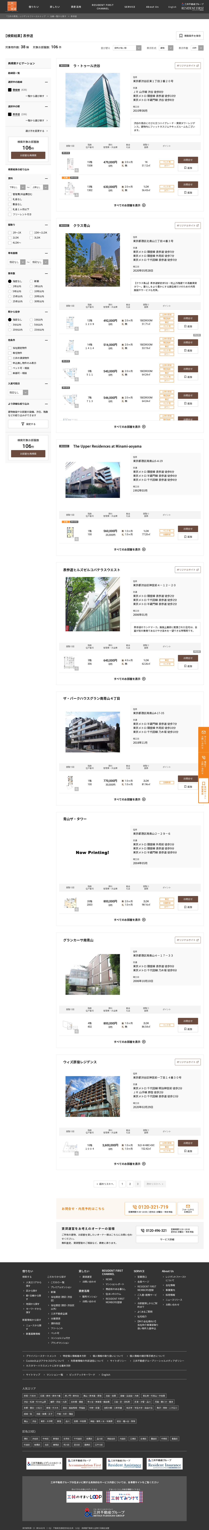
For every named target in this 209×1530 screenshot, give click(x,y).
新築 (34, 281)
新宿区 (56, 1438)
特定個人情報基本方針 (74, 1356)
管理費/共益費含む (20, 194)
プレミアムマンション (61, 1287)
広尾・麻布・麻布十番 (50, 1395)
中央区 (46, 1438)
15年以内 (15, 296)
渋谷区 (35, 1438)
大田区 (123, 1438)
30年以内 (37, 301)
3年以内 (36, 286)
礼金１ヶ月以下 (18, 209)
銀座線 (16, 89)
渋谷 (34, 1421)
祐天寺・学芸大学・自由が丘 (139, 1407)
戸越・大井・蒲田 (65, 1413)
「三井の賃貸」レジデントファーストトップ (25, 16)
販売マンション (89, 1296)
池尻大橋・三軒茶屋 (113, 1407)
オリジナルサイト (186, 65)
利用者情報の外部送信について (87, 1360)
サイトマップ (33, 1374)
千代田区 (78, 1438)
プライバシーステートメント (41, 1356)
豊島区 (175, 1438)
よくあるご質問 (144, 1311)
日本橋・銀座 (77, 1401)
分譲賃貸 (55, 1318)
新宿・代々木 (52, 1407)
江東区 (133, 1438)
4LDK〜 (14, 242)
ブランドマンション (60, 1342)
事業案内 (170, 1290)
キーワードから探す (33, 1310)
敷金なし (15, 204)
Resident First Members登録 (115, 1300)
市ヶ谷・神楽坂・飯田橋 (98, 1401)
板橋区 (37, 1444)
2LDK (13, 237)
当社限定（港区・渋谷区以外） (62, 1307)
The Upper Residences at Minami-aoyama (107, 446)
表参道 (16, 114)
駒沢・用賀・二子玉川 (167, 1407)
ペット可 (55, 1333)
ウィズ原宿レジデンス (80, 1061)
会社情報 (170, 1285)
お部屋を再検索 (28, 155)
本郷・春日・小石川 (33, 1407)
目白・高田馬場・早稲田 (74, 1407)
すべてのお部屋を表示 (127, 205)
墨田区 (154, 1438)
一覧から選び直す (35, 96)
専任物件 (15, 353)
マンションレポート (115, 1284)
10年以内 (37, 291)
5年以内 (14, 291)
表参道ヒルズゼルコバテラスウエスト (91, 569)
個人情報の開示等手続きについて (147, 1356)
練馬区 (56, 1444)
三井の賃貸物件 (18, 358)
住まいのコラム (113, 1293)
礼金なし (15, 199)
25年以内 (15, 301)
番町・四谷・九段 (58, 1401)
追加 (189, 167)
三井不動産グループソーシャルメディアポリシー (158, 1360)
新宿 (59, 1421)
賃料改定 (55, 1323)
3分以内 (14, 324)
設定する (31, 424)
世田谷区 (111, 1438)
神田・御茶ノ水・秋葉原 (101, 1421)
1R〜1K (14, 232)
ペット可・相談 (18, 368)
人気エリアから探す (33, 1284)
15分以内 (37, 329)
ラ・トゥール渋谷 (86, 65)
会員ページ (143, 1281)
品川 (68, 1421)
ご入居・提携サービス (147, 1296)
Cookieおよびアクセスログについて (45, 1360)
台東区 (143, 1438)
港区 (26, 1438)
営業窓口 (142, 1276)
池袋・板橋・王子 (44, 1413)
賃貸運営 (87, 1276)
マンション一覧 (55, 1374)
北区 (47, 1444)
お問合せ (188, 160)
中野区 (164, 1438)
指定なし (15, 281)
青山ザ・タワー (75, 818)
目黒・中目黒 (80, 1421)
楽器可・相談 (17, 373)
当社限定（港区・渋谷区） (61, 1298)
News (109, 1279)
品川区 (100, 1438)
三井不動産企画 (59, 1313)
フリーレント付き (20, 214)
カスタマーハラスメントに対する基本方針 (48, 1365)
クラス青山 (81, 225)
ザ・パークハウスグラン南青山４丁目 (91, 698)
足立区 (77, 1444)
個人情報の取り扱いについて (108, 1356)
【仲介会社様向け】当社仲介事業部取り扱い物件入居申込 (147, 1325)
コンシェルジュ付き (60, 1338)
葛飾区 (87, 1444)
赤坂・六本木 (30, 1395)
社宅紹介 (142, 1316)
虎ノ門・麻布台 (72, 1395)
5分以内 (36, 324)
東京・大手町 (47, 1421)
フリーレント (57, 1328)
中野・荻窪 (94, 1407)
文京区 (67, 1438)
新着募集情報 (33, 1333)
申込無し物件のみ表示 (22, 363)
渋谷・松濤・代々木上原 (35, 1401)
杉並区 (27, 1444)
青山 (26, 1421)
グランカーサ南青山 (78, 940)
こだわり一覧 (57, 1282)
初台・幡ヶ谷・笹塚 (126, 1421)
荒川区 (67, 1444)
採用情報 (170, 1294)
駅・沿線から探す (33, 1297)
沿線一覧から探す (58, 16)
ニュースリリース (174, 1299)
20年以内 (37, 296)
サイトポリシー (118, 1360)
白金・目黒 (111, 1395)
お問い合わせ (89, 1281)
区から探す (31, 1290)
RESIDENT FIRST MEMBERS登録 (146, 1288)
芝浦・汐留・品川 (142, 1401)
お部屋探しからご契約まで (147, 1305)
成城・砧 (28, 1413)
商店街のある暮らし (116, 1289)
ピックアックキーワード (82, 1374)
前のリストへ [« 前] (106, 1184)
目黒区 (89, 1438)
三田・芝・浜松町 (122, 1401)
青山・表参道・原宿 (92, 1395)
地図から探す (33, 1304)
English (172, 6)
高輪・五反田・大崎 (129, 1395)
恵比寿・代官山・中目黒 (154, 1395)
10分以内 (15, 329)
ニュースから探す (33, 1327)
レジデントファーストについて (176, 1278)
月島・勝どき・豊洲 (164, 1401)
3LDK (35, 237)
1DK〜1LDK (38, 232)
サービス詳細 (167, 1239)
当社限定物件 (17, 348)
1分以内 (36, 319)
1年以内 (14, 286)
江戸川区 (99, 1444)
